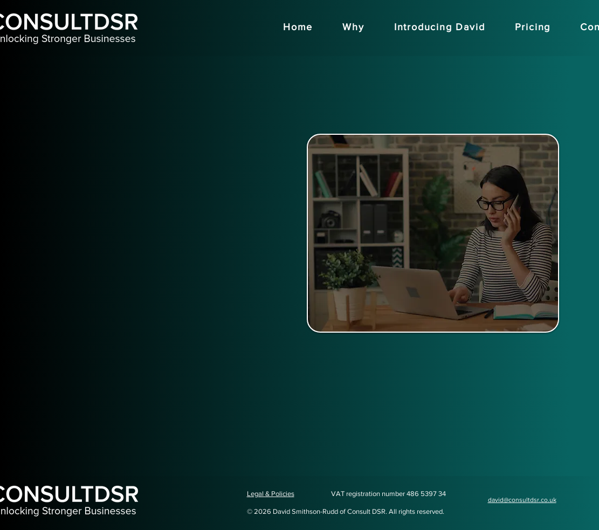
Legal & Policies (270, 494)
